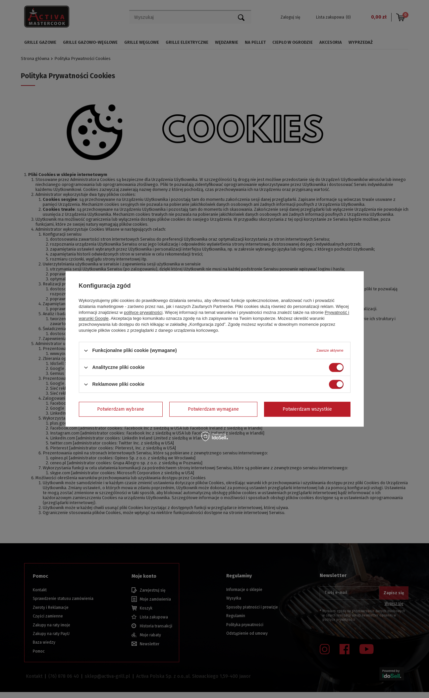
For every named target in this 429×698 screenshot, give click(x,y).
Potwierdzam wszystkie (307, 409)
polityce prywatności (143, 312)
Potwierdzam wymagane (213, 409)
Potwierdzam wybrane (120, 409)
